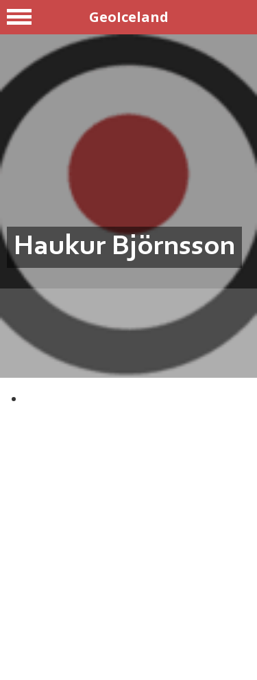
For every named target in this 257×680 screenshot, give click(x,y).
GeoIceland (129, 17)
